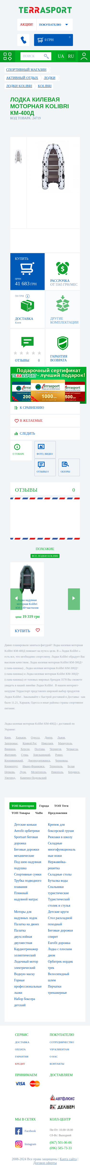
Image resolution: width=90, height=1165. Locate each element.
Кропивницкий (14, 760)
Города (44, 805)
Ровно (58, 754)
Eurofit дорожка (59, 943)
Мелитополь (38, 772)
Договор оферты (45, 1163)
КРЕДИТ (20, 1063)
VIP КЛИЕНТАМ (59, 1049)
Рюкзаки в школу (60, 837)
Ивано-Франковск (33, 766)
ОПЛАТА (20, 1049)
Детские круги (58, 912)
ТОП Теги (61, 805)
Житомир (10, 754)
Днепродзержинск (39, 760)
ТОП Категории (23, 805)
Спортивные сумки (27, 874)
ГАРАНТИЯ (22, 1056)
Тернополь (55, 766)
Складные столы (60, 874)
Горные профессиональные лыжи (28, 986)
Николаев (47, 743)
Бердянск (73, 772)
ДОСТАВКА (22, 1042)
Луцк (23, 772)
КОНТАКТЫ (57, 1063)
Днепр (48, 737)
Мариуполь (65, 743)
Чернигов (55, 749)
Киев (8, 737)
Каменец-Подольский (33, 777)
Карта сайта (68, 1159)
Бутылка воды (58, 880)
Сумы (24, 754)
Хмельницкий (41, 754)
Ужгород (10, 777)
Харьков (21, 737)
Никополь (57, 772)
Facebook (25, 1131)
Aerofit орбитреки (27, 831)
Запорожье (11, 743)
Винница (10, 749)
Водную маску (24, 974)
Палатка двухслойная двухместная (23, 937)
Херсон (25, 749)
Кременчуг (11, 766)
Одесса (35, 737)
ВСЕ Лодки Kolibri (45, 555)
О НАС (54, 1056)
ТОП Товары (21, 813)
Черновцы (61, 760)
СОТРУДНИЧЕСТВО (62, 1042)
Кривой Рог (29, 743)
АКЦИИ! (26, 24)
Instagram (25, 1144)
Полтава (40, 749)
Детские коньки (25, 824)
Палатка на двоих (26, 924)
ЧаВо (39, 813)
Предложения (57, 813)
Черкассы (72, 749)
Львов (61, 737)
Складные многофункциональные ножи (62, 849)
